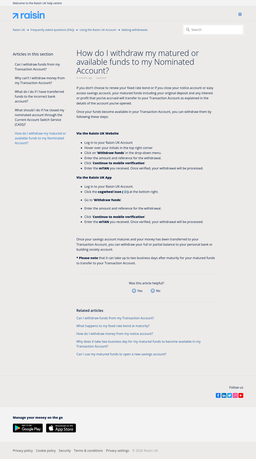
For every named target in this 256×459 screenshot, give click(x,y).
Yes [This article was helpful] (139, 291)
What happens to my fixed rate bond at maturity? (113, 326)
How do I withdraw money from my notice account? (114, 333)
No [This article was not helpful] (158, 291)
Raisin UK (19, 30)
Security (65, 450)
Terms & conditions (88, 450)
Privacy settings (117, 450)
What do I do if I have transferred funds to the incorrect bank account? (39, 96)
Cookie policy (46, 450)
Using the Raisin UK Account (98, 30)
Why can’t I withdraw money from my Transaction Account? (40, 80)
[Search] (213, 29)
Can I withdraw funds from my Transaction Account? (37, 66)
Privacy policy (23, 450)
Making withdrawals (135, 30)
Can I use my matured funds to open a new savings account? (121, 354)
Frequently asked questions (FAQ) (52, 30)
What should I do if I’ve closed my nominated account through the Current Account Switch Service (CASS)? (39, 117)
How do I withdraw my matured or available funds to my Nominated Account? (40, 138)
